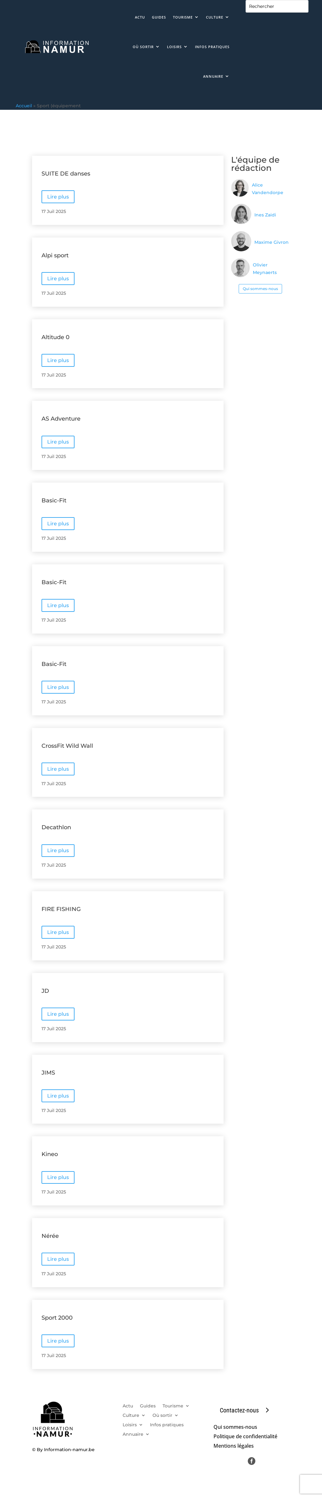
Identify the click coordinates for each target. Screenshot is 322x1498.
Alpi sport (55, 255)
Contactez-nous (239, 1410)
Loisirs (174, 46)
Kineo (50, 1154)
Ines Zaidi (265, 215)
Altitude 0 (55, 337)
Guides (159, 17)
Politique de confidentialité (245, 1437)
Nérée (50, 1235)
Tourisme (183, 17)
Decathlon (56, 827)
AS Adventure (61, 418)
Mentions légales (234, 1446)
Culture (214, 17)
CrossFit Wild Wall (67, 745)
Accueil (24, 106)
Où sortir (143, 46)
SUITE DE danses (66, 173)
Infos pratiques (212, 46)
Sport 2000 (57, 1317)
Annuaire (213, 76)
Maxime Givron (271, 242)
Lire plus (58, 197)
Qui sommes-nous (260, 288)
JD (45, 990)
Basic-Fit (54, 500)
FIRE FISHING (61, 909)
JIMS (48, 1072)
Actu (140, 17)
